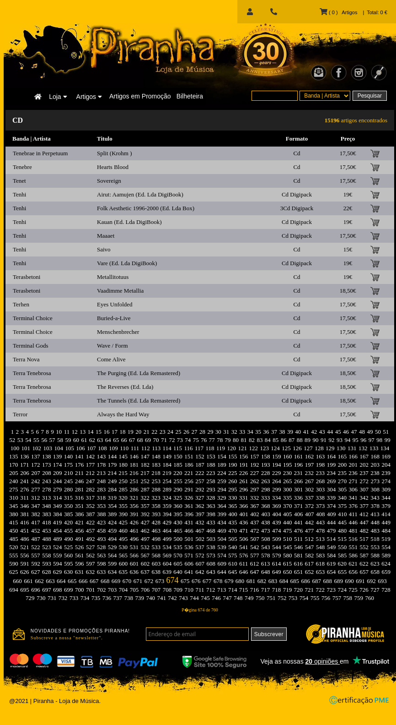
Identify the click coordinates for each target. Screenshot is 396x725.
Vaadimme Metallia (120, 290)
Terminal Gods (30, 345)
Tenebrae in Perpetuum (40, 153)
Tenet (19, 180)
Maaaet (105, 235)
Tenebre (22, 167)
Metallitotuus (112, 276)
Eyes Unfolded (115, 304)
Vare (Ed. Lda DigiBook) (127, 263)
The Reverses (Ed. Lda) (125, 386)
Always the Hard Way (123, 414)
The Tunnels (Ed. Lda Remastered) (138, 400)
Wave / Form (112, 345)
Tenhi (19, 194)
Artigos (89, 96)
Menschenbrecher (118, 331)
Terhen (21, 304)
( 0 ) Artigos (338, 12)
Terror (20, 414)
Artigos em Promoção (140, 96)
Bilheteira (190, 96)
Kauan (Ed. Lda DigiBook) (129, 221)
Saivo (104, 249)
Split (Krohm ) (114, 153)
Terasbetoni (26, 276)
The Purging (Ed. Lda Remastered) (138, 373)
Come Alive (111, 359)
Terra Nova (26, 359)
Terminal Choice (33, 318)
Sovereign (109, 180)
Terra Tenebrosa (32, 373)
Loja (58, 96)
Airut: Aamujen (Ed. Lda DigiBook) (140, 194)
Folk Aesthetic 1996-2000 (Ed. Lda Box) (145, 208)
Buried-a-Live (114, 318)
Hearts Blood (112, 167)
